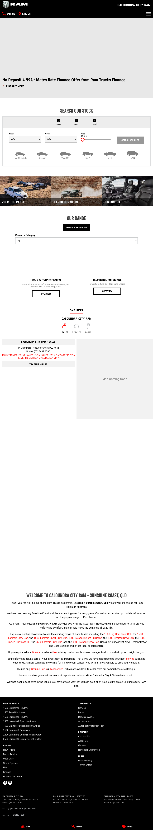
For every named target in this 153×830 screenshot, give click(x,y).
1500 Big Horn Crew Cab (118, 634)
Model (61, 137)
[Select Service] (76, 329)
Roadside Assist (86, 717)
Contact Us (84, 736)
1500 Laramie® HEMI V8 (15, 717)
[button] (76, 82)
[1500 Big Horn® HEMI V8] (45, 272)
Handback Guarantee (89, 749)
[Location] (65, 329)
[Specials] (127, 826)
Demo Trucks (10, 754)
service (130, 658)
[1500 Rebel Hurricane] (107, 271)
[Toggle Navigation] (148, 14)
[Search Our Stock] (76, 191)
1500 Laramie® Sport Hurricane (19, 721)
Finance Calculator (12, 776)
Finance (7, 772)
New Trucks (9, 749)
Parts (81, 712)
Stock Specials (10, 763)
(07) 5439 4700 (42, 351)
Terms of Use (85, 765)
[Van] (132, 154)
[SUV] (87, 154)
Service (82, 708)
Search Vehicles (130, 140)
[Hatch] (20, 154)
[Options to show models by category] (76, 240)
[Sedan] (43, 154)
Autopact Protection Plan (91, 725)
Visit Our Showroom (76, 227)
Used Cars (8, 758)
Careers (82, 745)
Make (25, 137)
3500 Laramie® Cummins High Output (22, 739)
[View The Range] (25, 191)
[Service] (76, 826)
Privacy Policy (85, 760)
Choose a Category (76, 239)
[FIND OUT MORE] (13, 86)
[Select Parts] (88, 329)
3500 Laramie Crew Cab (85, 642)
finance (36, 652)
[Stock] (25, 826)
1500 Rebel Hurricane (14, 712)
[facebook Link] (5, 783)
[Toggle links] (13, 815)
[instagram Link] (10, 783)
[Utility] (110, 154)
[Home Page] (16, 5)
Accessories (56, 669)
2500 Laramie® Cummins (16, 730)
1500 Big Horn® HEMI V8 (15, 708)
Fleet (5, 767)
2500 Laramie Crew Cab (49, 642)
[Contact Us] (127, 191)
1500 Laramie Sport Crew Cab (50, 638)
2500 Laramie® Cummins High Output (23, 734)
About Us (83, 741)
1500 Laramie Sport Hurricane (85, 638)
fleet (55, 652)
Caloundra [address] (76, 310)
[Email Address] (38, 357)
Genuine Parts (39, 669)
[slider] (83, 140)
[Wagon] (65, 154)
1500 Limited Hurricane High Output (21, 725)
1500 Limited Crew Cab (120, 638)
